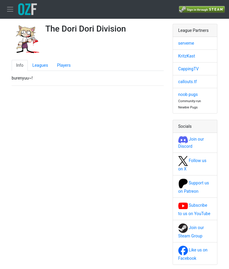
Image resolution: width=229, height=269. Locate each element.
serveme (186, 43)
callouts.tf (187, 81)
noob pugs (188, 94)
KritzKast (186, 56)
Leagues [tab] (40, 65)
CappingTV (188, 68)
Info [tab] (19, 65)
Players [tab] (64, 65)
